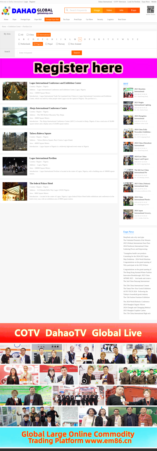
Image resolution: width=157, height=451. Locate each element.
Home (6, 19)
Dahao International (105, 2)
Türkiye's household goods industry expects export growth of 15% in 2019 (136, 295)
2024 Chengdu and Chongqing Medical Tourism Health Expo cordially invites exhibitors (136, 308)
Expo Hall (37, 19)
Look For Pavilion (134, 2)
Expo (14, 19)
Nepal (48, 44)
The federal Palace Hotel (41, 183)
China (30, 35)
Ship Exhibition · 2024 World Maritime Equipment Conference (136, 259)
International (43, 35)
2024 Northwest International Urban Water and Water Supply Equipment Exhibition (135, 246)
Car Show (89, 19)
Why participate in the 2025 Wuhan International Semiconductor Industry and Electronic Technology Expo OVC (136, 265)
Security (100, 19)
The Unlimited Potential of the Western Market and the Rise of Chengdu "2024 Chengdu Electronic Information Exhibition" (136, 240)
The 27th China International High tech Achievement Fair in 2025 (136, 314)
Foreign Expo (25, 19)
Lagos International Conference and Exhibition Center (55, 83)
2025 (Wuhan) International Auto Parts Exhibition (136, 243)
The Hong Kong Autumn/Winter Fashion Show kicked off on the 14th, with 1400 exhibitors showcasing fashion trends (137, 273)
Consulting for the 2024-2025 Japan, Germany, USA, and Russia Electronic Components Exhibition (136, 256)
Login (26, 2)
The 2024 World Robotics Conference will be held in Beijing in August (136, 302)
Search (77, 53)
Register (32, 2)
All (20, 35)
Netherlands (24, 44)
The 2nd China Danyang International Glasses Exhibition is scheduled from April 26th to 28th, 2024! (136, 281)
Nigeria (38, 44)
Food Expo (78, 19)
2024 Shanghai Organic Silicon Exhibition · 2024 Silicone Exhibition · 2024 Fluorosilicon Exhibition (136, 305)
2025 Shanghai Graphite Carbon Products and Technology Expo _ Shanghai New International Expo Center (135, 311)
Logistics (110, 19)
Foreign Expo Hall (52, 19)
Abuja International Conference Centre (48, 108)
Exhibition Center (14, 27)
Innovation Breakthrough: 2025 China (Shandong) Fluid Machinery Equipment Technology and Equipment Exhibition (137, 275)
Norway (60, 44)
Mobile (153, 2)
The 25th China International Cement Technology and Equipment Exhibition (136, 286)
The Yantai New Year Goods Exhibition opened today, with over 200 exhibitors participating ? (137, 289)
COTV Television (120, 2)
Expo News (146, 2)
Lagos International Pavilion (43, 158)
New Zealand (74, 44)
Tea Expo (66, 19)
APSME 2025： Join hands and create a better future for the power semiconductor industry (137, 278)
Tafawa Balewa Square (40, 133)
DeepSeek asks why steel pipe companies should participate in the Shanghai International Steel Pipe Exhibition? (135, 237)
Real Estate (122, 19)
